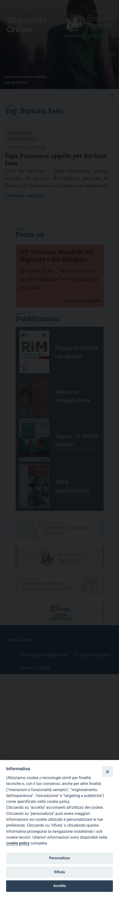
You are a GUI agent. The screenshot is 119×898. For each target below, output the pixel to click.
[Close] (107, 771)
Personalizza (59, 858)
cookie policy (17, 843)
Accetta (59, 886)
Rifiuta (59, 872)
